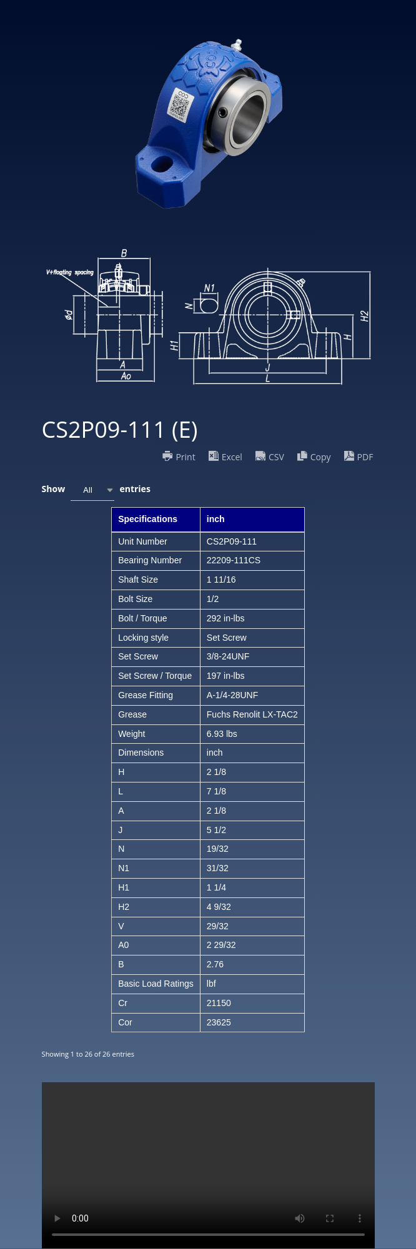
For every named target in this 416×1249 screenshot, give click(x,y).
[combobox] (92, 490)
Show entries (96, 490)
